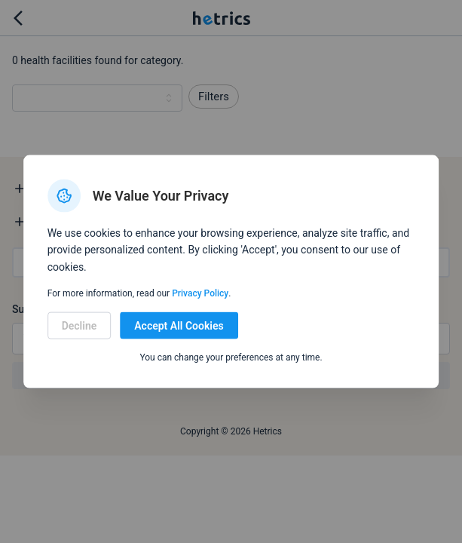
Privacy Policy (200, 293)
